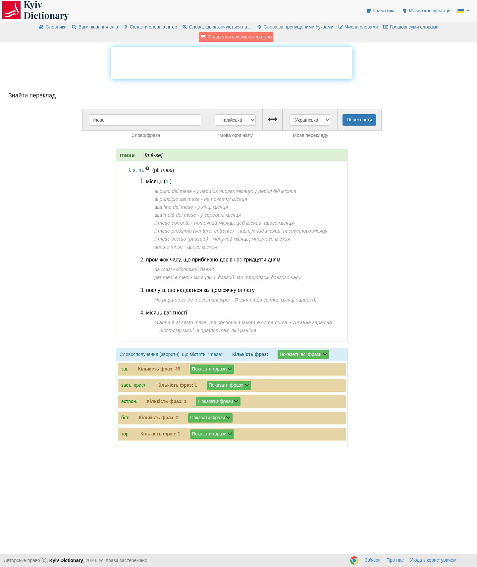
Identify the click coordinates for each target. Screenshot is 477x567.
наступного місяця (305, 231)
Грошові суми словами (411, 26)
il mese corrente (172, 223)
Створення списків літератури (236, 36)
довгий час (230, 277)
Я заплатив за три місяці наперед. (275, 300)
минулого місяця (270, 239)
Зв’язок (372, 560)
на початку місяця (225, 199)
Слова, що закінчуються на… (217, 26)
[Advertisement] (231, 62)
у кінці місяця (212, 207)
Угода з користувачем (433, 560)
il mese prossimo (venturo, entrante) (194, 231)
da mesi (163, 269)
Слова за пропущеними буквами (294, 26)
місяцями (186, 269)
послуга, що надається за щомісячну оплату (200, 290)
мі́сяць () (159, 181)
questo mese (168, 247)
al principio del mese (177, 199)
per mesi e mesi (171, 277)
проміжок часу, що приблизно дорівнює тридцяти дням (213, 259)
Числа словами (358, 26)
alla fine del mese (173, 207)
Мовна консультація (426, 10)
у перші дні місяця (275, 191)
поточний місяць (214, 223)
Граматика (381, 10)
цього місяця (279, 223)
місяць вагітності (166, 312)
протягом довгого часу (273, 277)
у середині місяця (220, 215)
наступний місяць (259, 231)
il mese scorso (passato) (181, 239)
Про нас (395, 560)
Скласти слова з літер (150, 26)
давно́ (207, 269)
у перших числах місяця (224, 191)
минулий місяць (231, 239)
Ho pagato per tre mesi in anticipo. (192, 300)
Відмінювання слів (94, 26)
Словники (52, 26)
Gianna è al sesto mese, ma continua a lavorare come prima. (221, 322)
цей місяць (249, 223)
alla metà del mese (175, 215)
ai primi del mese (173, 191)
